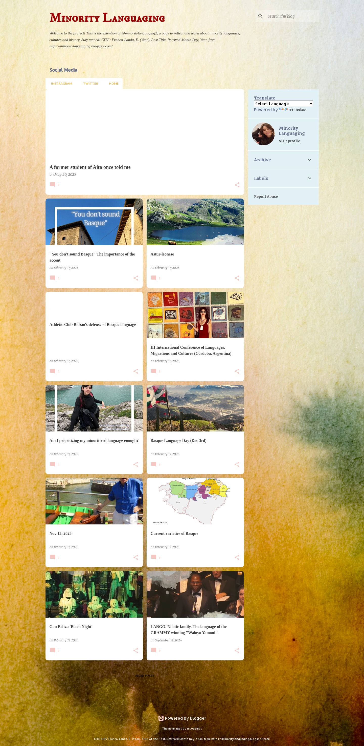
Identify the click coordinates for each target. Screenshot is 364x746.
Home (112, 83)
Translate (292, 110)
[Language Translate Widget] (283, 104)
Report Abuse (266, 196)
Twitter (89, 83)
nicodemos (194, 728)
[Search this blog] (292, 16)
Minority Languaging (292, 131)
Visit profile (289, 141)
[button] (237, 185)
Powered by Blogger (182, 718)
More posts (144, 675)
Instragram (60, 83)
